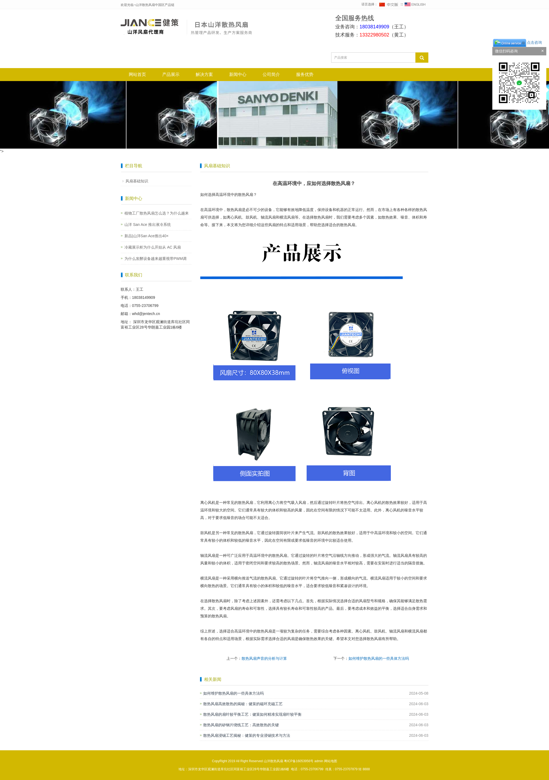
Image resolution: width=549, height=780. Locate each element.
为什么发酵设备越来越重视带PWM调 (155, 258)
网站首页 (137, 74)
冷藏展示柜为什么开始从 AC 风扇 (152, 247)
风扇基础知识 (137, 181)
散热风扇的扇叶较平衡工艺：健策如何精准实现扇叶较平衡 (252, 714)
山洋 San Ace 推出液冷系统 (147, 224)
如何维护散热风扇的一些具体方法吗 (378, 658)
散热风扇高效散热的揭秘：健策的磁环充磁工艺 (243, 704)
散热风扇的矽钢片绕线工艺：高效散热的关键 (241, 725)
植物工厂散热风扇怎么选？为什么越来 (156, 213)
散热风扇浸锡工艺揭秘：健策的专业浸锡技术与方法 (246, 735)
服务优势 (304, 74)
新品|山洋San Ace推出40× (146, 236)
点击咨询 (517, 42)
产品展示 (170, 74)
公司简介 (271, 74)
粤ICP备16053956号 (298, 761)
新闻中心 (237, 74)
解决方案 (204, 74)
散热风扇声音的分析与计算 (264, 658)
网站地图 (330, 761)
